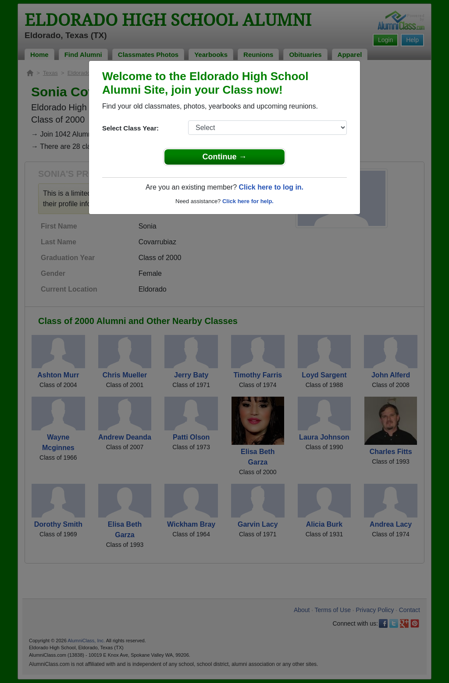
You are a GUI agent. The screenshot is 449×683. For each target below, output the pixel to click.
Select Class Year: (130, 128)
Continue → (225, 156)
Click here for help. (248, 201)
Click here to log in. (271, 187)
